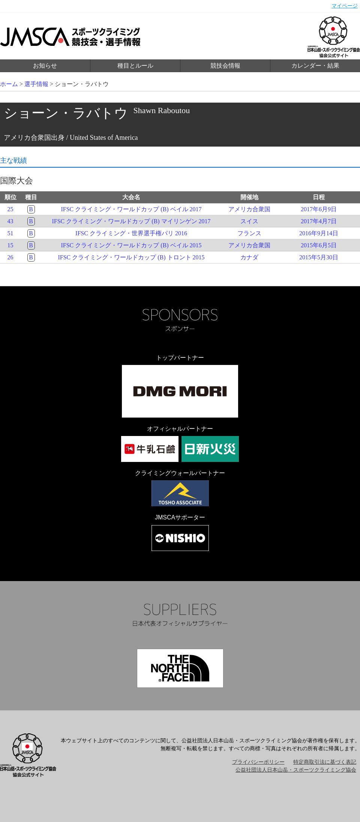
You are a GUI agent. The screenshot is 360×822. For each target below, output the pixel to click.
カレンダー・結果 (315, 65)
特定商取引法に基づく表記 (324, 762)
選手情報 (36, 84)
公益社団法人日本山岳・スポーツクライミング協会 (296, 770)
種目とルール (135, 65)
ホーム (9, 84)
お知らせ (45, 65)
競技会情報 (225, 65)
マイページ (345, 6)
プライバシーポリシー (258, 762)
